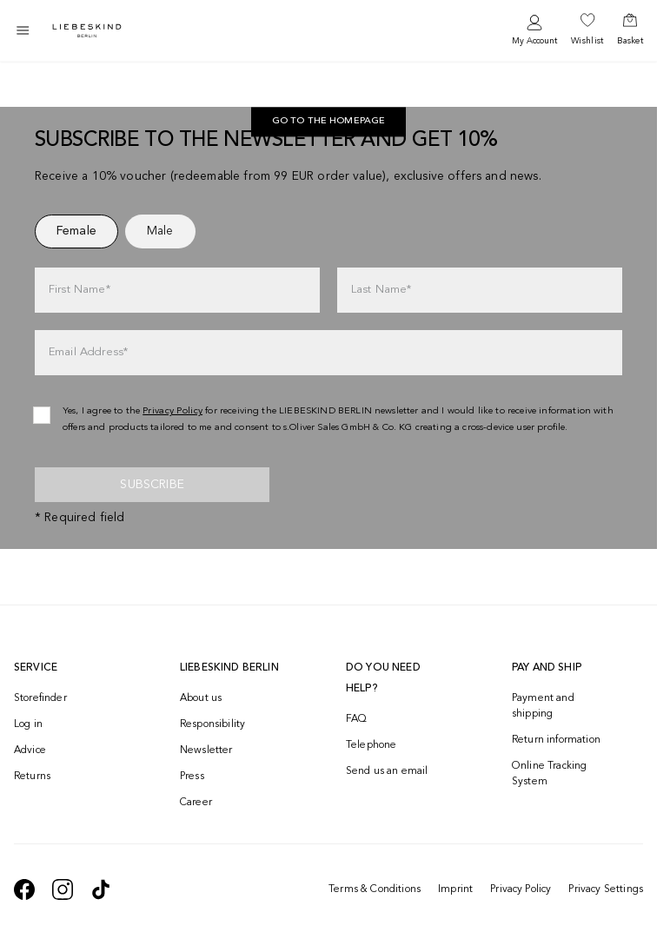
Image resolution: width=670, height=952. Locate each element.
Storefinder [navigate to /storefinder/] (40, 698)
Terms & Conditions (374, 889)
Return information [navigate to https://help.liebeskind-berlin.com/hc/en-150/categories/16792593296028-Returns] (556, 740)
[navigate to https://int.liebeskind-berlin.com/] (329, 122)
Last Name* (381, 289)
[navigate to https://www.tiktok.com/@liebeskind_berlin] (100, 889)
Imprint (455, 889)
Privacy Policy (520, 889)
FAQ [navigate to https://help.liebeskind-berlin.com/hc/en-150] (356, 719)
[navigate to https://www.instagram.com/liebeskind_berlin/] (62, 889)
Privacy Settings (605, 889)
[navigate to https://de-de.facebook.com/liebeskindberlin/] (24, 889)
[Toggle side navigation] (22, 30)
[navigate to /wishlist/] (587, 30)
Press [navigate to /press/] (192, 776)
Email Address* (88, 352)
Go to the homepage (329, 122)
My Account (534, 40)
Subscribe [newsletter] (151, 485)
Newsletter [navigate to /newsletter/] (206, 750)
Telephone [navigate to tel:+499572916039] (371, 745)
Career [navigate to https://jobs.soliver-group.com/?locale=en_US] (196, 802)
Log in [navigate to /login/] (28, 724)
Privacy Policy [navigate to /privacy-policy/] (172, 411)
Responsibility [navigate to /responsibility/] (212, 724)
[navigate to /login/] (534, 31)
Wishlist (587, 40)
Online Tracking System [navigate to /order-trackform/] (549, 774)
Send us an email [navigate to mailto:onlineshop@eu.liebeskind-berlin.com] (387, 771)
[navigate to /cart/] (630, 30)
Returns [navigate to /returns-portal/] (32, 776)
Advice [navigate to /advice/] (30, 750)
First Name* (79, 289)
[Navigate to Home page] (87, 30)
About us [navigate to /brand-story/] (201, 698)
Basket (630, 40)
